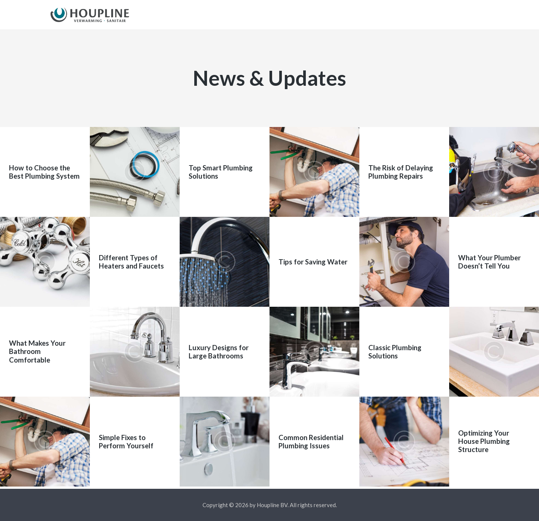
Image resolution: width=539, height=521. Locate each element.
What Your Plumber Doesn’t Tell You (489, 264)
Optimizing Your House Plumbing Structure (484, 444)
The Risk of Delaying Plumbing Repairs (400, 174)
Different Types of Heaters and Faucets (131, 264)
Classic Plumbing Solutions (394, 354)
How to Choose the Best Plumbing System (44, 174)
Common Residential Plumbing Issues (311, 444)
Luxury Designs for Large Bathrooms (219, 354)
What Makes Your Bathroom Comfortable (37, 354)
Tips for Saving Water (312, 264)
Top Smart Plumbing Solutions (221, 174)
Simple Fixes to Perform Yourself (126, 444)
